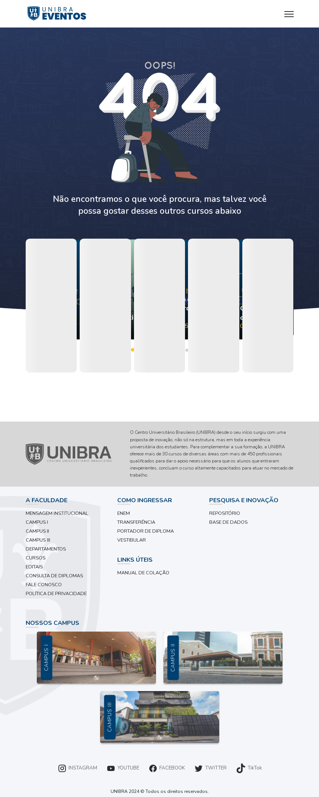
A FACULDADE (46, 500)
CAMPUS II (37, 531)
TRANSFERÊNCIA (136, 522)
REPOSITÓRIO (224, 513)
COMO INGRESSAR (144, 500)
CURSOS (35, 558)
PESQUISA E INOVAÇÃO (243, 500)
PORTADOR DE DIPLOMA (145, 531)
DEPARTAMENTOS (46, 549)
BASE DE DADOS (228, 522)
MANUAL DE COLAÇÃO (143, 572)
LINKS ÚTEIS (135, 560)
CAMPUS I (37, 522)
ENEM (123, 513)
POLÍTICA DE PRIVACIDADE (56, 593)
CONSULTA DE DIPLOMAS (54, 575)
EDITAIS (34, 567)
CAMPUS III (38, 540)
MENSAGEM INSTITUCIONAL (57, 513)
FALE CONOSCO (44, 584)
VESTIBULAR (131, 540)
